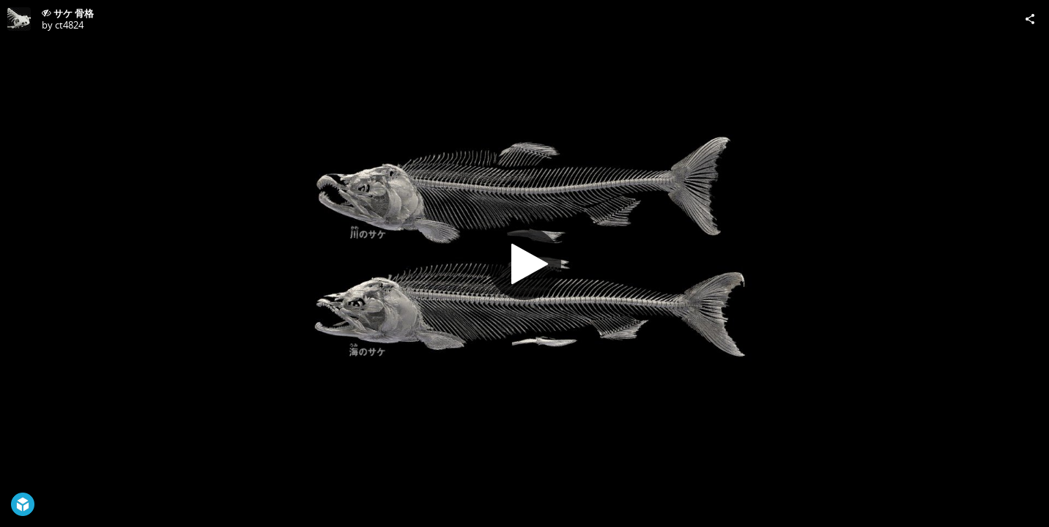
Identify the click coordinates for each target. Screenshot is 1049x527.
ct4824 (69, 24)
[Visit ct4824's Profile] (19, 19)
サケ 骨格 (73, 13)
